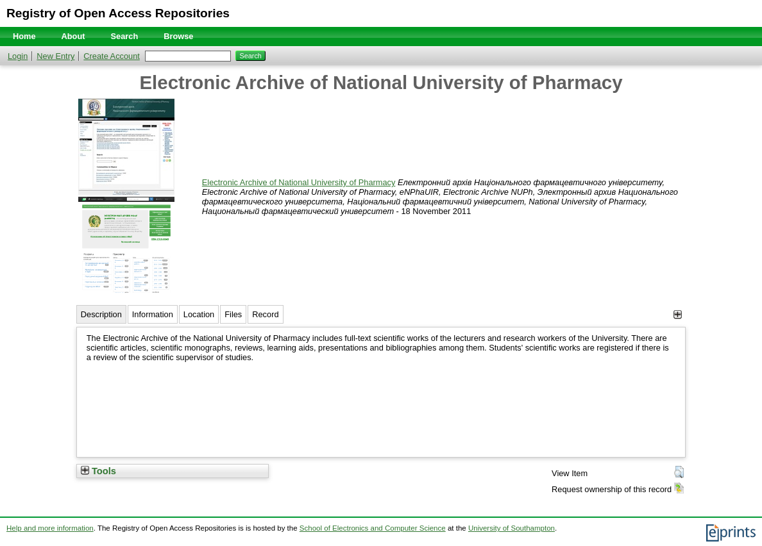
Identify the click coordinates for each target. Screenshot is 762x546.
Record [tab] (265, 314)
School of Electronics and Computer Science (373, 528)
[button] (679, 472)
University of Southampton (511, 528)
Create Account (111, 56)
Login (18, 56)
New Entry (55, 56)
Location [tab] (198, 314)
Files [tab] (233, 314)
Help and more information (50, 528)
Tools (98, 471)
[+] (677, 314)
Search (125, 36)
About (73, 36)
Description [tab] (101, 314)
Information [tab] (152, 314)
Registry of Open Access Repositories (118, 13)
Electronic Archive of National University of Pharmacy (299, 182)
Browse (178, 36)
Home (24, 36)
